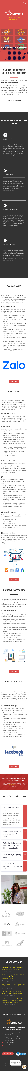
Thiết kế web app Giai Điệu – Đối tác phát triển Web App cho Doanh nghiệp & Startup (13, 976)
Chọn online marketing (14, 100)
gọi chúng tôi (12, 784)
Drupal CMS (21, 39)
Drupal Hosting (7, 47)
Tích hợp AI (7, 40)
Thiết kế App (20, 32)
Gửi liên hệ (7, 1053)
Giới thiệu (4, 1065)
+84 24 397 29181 (9, 1042)
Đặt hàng (14, 381)
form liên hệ (13, 822)
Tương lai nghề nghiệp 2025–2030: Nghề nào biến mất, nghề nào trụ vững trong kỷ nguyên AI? (13, 1000)
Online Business (21, 47)
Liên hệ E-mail (8, 1045)
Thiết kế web (6, 32)
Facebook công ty (10, 824)
